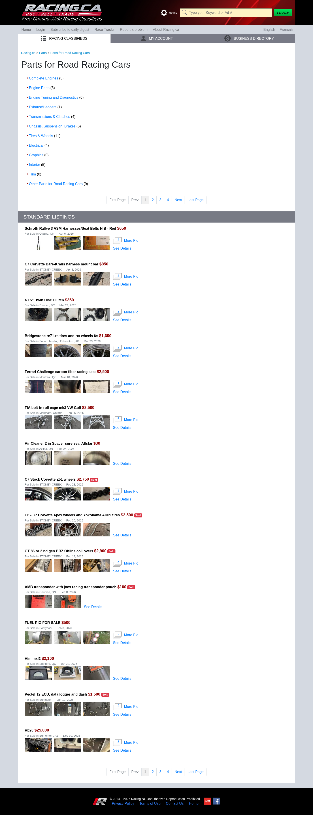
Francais (286, 29)
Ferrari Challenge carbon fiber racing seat (60, 372)
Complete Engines (46, 78)
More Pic (125, 241)
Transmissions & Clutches (52, 117)
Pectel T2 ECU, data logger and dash (56, 694)
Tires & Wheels (44, 136)
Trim (35, 174)
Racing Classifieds (64, 38)
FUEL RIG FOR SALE (43, 623)
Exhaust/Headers (45, 107)
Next (178, 200)
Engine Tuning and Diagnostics (56, 97)
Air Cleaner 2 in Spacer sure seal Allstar (59, 443)
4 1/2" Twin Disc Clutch (44, 300)
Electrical (39, 145)
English (269, 29)
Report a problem (134, 29)
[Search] (283, 12)
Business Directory (249, 38)
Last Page (195, 200)
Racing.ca (28, 53)
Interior (37, 165)
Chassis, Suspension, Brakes (55, 126)
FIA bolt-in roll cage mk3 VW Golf (53, 408)
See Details (122, 248)
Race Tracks (105, 29)
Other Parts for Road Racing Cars (58, 184)
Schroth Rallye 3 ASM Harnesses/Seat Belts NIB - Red (70, 228)
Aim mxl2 (33, 659)
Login (40, 29)
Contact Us (174, 803)
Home (26, 29)
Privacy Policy (123, 803)
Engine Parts (42, 88)
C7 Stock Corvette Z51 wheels (50, 479)
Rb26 (29, 730)
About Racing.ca (166, 29)
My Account (157, 38)
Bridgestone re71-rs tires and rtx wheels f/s (61, 336)
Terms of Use (149, 803)
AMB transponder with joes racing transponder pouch (71, 587)
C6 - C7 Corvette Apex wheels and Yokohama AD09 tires (72, 515)
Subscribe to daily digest (69, 29)
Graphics (39, 155)
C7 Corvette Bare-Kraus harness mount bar (61, 264)
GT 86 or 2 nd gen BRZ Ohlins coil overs (59, 551)
